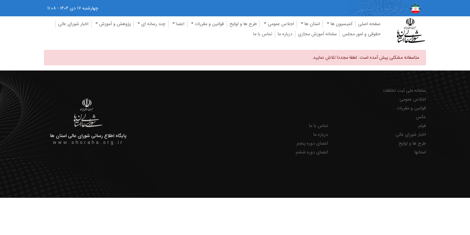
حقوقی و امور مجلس (361, 34)
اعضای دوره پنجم (312, 143)
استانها (420, 152)
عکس (421, 117)
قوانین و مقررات (411, 108)
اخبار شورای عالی (73, 23)
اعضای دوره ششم (312, 152)
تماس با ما (262, 34)
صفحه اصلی (369, 23)
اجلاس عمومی (413, 99)
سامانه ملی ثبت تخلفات (404, 90)
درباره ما (285, 34)
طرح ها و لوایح (243, 23)
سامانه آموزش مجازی (317, 34)
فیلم (422, 125)
